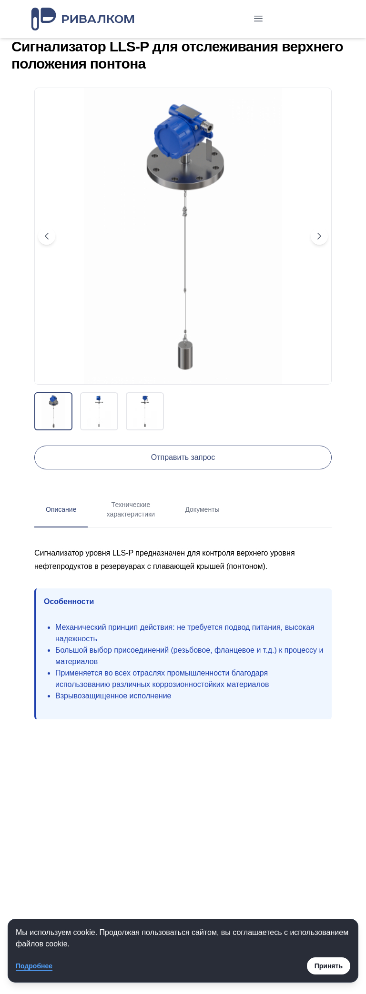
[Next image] (319, 236)
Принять (329, 966)
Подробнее (34, 966)
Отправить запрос (183, 457)
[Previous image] (46, 236)
